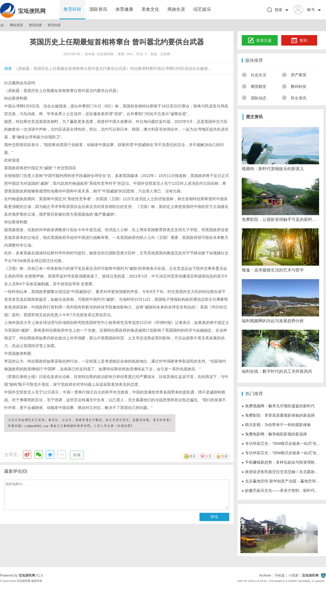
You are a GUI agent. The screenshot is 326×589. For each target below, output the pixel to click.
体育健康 (124, 9)
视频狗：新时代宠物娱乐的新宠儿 (273, 168)
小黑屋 (293, 575)
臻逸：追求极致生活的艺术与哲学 (273, 270)
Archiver (265, 575)
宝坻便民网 (32, 11)
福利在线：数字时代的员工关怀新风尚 (277, 371)
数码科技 (294, 86)
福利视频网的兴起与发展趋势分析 (273, 320)
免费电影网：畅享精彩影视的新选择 (274, 434)
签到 (299, 40)
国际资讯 (98, 9)
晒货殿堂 (254, 86)
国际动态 (254, 98)
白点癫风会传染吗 (19, 83)
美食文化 (150, 9)
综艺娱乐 (202, 9)
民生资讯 (294, 98)
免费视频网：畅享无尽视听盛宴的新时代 (278, 406)
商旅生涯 (176, 9)
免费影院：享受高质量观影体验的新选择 (278, 415)
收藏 (77, 455)
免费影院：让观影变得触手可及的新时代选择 (280, 219)
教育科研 (72, 9)
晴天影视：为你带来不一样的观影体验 (276, 424)
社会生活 (254, 75)
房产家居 (294, 75)
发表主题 (260, 40)
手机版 (280, 575)
